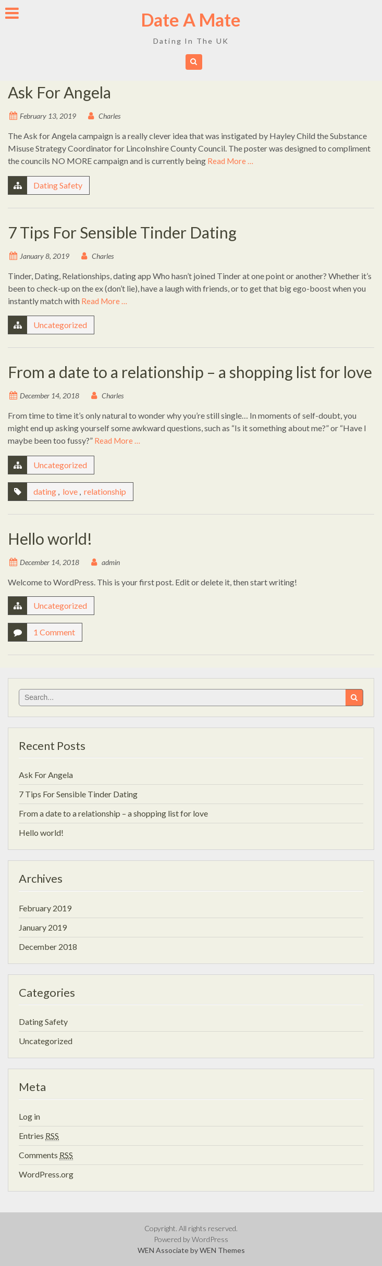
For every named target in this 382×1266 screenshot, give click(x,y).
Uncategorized (60, 325)
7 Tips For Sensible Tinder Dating (122, 232)
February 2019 (45, 908)
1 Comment (54, 632)
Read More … (230, 161)
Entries (39, 1135)
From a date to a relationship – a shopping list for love (190, 371)
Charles (109, 115)
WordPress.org (46, 1174)
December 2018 (48, 946)
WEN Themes (222, 1250)
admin (111, 562)
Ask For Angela (59, 92)
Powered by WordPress (191, 1239)
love (70, 491)
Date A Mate (191, 19)
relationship (105, 491)
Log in (29, 1116)
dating (44, 491)
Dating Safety (57, 185)
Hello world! (50, 538)
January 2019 (43, 927)
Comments (46, 1155)
